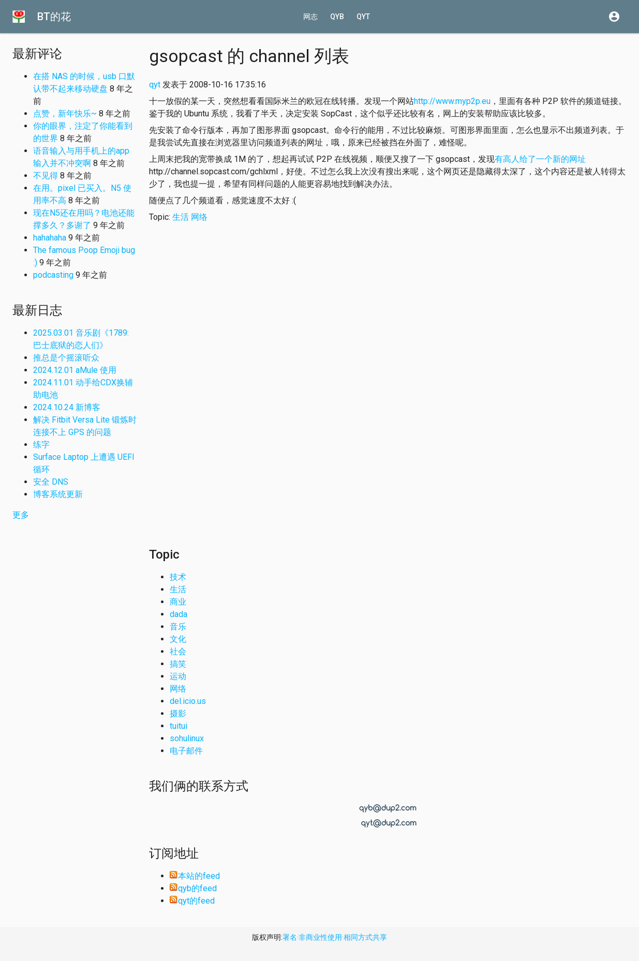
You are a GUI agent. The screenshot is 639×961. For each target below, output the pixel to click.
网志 (310, 16)
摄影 (178, 713)
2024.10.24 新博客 (66, 407)
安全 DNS (50, 482)
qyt (363, 16)
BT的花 (54, 16)
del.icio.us (188, 701)
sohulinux (187, 738)
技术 (178, 577)
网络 (199, 217)
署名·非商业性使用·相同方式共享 (335, 937)
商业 (178, 602)
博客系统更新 (58, 494)
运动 (178, 676)
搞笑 (178, 664)
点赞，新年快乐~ (65, 113)
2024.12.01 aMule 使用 (74, 370)
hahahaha (49, 238)
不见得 (45, 176)
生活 (180, 217)
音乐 (178, 627)
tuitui (178, 726)
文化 (178, 639)
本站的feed (195, 876)
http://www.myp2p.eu (452, 101)
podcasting (53, 275)
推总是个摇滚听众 (66, 358)
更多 (20, 515)
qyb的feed (193, 888)
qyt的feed (192, 901)
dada (178, 614)
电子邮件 (186, 751)
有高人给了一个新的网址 (540, 159)
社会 (178, 651)
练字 (41, 444)
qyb (337, 16)
